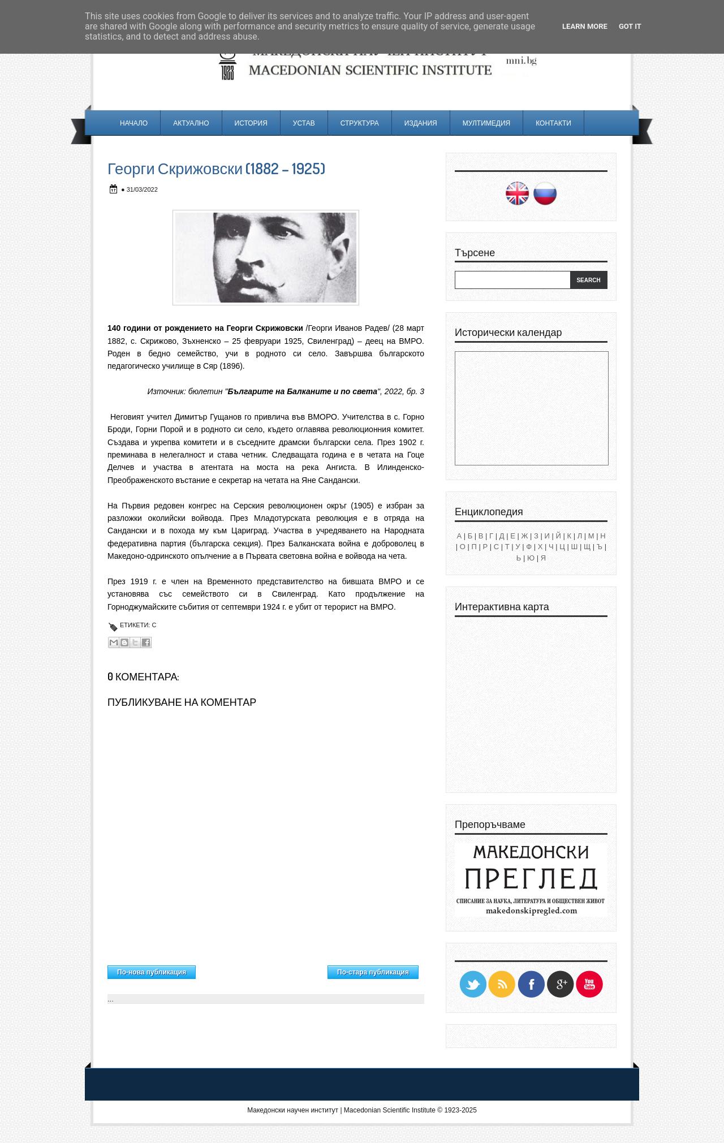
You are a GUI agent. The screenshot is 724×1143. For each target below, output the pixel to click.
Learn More (584, 26)
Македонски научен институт (292, 1110)
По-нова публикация (151, 972)
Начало (134, 123)
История (251, 123)
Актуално (191, 123)
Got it (630, 26)
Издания (420, 123)
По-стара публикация (373, 972)
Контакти (553, 123)
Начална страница (261, 969)
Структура (360, 123)
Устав (304, 123)
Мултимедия (486, 123)
